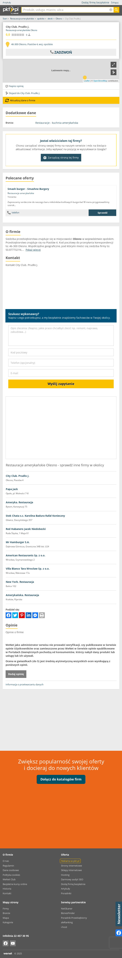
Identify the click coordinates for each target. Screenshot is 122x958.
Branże (6, 913)
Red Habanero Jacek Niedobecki (26, 529)
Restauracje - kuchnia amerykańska (56, 122)
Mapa (6, 917)
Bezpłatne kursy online (15, 884)
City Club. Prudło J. (17, 476)
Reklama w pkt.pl (70, 861)
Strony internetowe (71, 865)
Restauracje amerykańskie (21, 193)
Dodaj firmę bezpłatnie (96, 2)
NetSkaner (66, 908)
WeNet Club (9, 879)
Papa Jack (12, 489)
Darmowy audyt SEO (72, 879)
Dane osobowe (11, 870)
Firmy (6, 908)
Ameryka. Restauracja (19, 502)
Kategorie (8, 922)
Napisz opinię (14, 86)
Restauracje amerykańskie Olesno (21, 30)
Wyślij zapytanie (61, 384)
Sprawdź (102, 212)
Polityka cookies (11, 874)
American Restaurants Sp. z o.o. (25, 555)
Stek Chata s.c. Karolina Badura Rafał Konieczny (35, 515)
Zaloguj (114, 2)
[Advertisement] (61, 718)
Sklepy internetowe (71, 870)
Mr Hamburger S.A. (18, 542)
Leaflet (87, 81)
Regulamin (8, 865)
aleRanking (67, 922)
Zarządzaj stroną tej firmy (61, 157)
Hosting (65, 874)
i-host (64, 927)
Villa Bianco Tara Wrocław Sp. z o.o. (27, 568)
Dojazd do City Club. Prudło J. (22, 93)
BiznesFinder (68, 913)
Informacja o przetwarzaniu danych (24, 684)
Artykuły (7, 2)
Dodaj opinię (16, 674)
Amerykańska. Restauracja (22, 595)
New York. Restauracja (20, 582)
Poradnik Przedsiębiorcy (74, 917)
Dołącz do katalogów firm (61, 779)
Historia (7, 888)
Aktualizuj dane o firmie (20, 100)
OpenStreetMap (100, 81)
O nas (6, 861)
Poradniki (66, 893)
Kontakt (7, 893)
